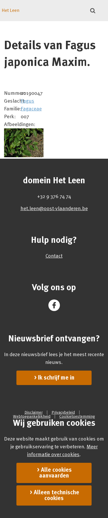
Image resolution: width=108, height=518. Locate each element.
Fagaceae (31, 108)
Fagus (27, 100)
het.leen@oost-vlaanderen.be (54, 208)
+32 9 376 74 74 (54, 196)
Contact (54, 255)
